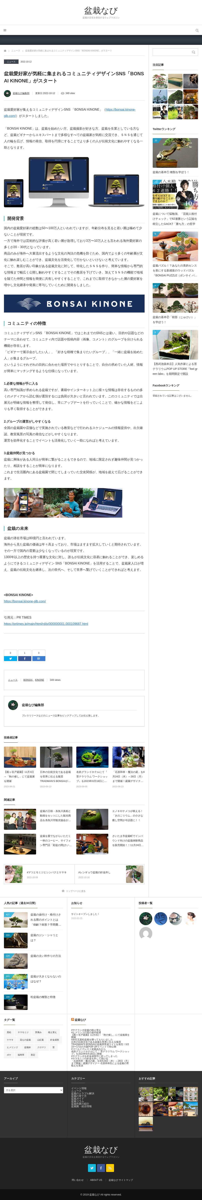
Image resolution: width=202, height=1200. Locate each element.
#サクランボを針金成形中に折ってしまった (94, 1056)
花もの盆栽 (25, 1040)
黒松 (9, 1032)
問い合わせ (78, 1180)
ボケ (9, 1055)
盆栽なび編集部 (21, 93)
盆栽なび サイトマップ (121, 1180)
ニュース (11, 61)
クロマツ (41, 1047)
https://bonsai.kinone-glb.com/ (25, 601)
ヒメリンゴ (12, 1047)
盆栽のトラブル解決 (82, 1093)
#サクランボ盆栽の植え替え (86, 1030)
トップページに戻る (76, 891)
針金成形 (54, 1040)
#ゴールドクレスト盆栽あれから (88, 1049)
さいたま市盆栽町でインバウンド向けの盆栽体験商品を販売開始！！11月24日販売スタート (128, 841)
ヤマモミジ (23, 1032)
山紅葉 (40, 1040)
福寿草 (21, 1055)
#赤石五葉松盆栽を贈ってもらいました (92, 1039)
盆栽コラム (77, 1101)
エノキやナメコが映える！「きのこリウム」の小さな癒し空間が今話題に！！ (127, 816)
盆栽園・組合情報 (81, 1106)
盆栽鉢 (27, 1047)
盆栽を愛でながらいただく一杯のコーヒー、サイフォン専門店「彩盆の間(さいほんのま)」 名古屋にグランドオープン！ (56, 841)
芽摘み (38, 1032)
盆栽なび (101, 10)
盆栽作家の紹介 (80, 1103)
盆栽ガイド (77, 1098)
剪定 (33, 1055)
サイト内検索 (197, 30)
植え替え (52, 1032)
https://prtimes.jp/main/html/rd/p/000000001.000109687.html (46, 623)
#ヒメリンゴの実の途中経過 (86, 1032)
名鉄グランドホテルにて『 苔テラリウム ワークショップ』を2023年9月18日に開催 (92, 777)
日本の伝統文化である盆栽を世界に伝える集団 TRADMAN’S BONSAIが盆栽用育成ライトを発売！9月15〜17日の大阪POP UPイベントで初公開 (56, 777)
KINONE (39, 680)
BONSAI (27, 680)
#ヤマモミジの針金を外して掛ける (89, 1058)
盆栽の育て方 (79, 1096)
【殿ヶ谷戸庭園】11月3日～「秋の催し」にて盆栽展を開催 (19, 776)
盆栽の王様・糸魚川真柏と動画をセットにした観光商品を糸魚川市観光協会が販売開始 (55, 816)
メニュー (5, 30)
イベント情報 (79, 1088)
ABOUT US (96, 1180)
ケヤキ (10, 1040)
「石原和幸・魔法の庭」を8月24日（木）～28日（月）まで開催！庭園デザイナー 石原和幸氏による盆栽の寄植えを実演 (128, 777)
